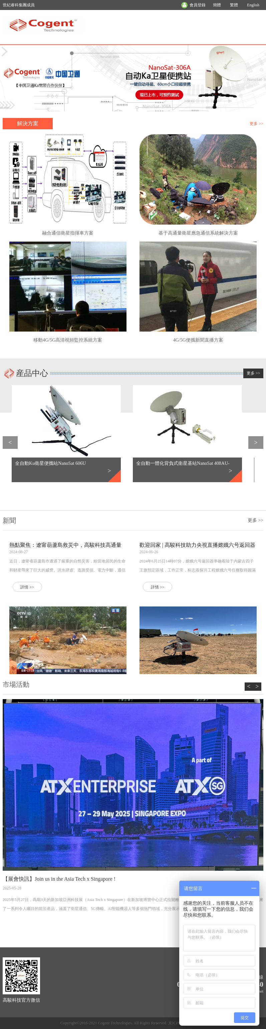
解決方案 (27, 123)
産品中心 (32, 373)
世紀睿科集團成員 (19, 5)
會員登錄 (198, 5)
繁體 (234, 5)
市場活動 (16, 684)
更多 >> (256, 123)
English (253, 5)
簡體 (217, 5)
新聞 (9, 520)
